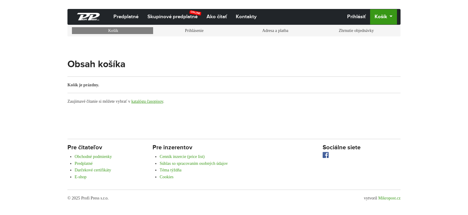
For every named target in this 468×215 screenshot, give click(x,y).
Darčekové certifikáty (93, 170)
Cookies (166, 176)
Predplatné (125, 17)
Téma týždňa (170, 170)
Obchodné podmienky (93, 156)
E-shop (81, 176)
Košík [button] (381, 17)
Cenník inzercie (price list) (182, 156)
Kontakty (246, 17)
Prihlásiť (356, 17)
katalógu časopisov (147, 101)
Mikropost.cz (389, 198)
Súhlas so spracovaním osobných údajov (194, 163)
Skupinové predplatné (174, 15)
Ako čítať (217, 17)
